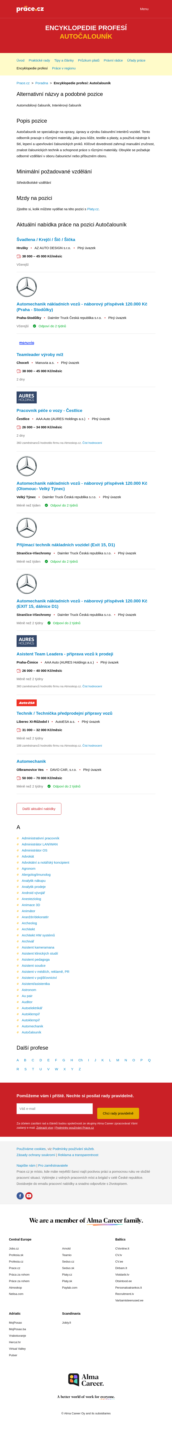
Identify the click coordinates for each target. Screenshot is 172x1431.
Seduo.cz (68, 1261)
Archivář (28, 941)
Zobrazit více (44, 1127)
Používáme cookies (31, 1149)
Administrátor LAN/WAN (40, 844)
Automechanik (32, 1026)
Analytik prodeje (34, 887)
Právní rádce (113, 60)
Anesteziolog (31, 899)
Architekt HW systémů (38, 935)
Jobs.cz (14, 1248)
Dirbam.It (121, 1268)
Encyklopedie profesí (32, 68)
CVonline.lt (122, 1248)
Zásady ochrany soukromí (36, 1155)
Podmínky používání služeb (73, 1149)
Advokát (28, 856)
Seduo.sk (68, 1268)
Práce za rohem (19, 1281)
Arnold (66, 1248)
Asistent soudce (33, 965)
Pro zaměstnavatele (53, 1165)
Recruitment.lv (124, 1294)
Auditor (27, 1002)
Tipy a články (64, 60)
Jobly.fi (66, 1322)
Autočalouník (31, 1032)
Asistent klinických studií (40, 953)
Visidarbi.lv (122, 1274)
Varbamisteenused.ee (129, 1300)
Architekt (28, 929)
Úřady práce (136, 60)
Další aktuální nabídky (39, 809)
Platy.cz (93, 209)
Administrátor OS (34, 850)
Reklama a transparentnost (78, 1155)
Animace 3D (31, 905)
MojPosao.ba (17, 1329)
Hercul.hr (15, 1342)
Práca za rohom (19, 1274)
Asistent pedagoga (35, 959)
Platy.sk (67, 1281)
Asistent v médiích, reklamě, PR (45, 971)
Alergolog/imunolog (36, 874)
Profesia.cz (16, 1261)
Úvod (20, 60)
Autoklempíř (31, 1014)
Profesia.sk (16, 1255)
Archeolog (29, 923)
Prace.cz (23, 83)
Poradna (41, 83)
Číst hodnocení (92, 443)
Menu (147, 9)
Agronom (28, 868)
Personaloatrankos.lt (128, 1287)
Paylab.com (69, 1287)
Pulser (13, 1355)
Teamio (66, 1255)
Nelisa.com (16, 1294)
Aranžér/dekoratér (35, 917)
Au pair (27, 996)
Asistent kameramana (38, 947)
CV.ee (119, 1261)
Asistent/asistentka (36, 984)
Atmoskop (15, 1287)
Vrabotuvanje (17, 1335)
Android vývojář (33, 893)
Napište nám (26, 1165)
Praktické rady (39, 60)
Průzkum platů (88, 60)
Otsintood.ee (123, 1281)
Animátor (28, 911)
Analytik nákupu (33, 880)
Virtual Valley (17, 1348)
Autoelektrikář (32, 1008)
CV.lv (118, 1255)
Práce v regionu (63, 68)
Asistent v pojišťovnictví (39, 978)
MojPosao (15, 1322)
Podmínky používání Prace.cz (74, 1127)
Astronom (29, 990)
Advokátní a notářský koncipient (45, 862)
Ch (80, 1060)
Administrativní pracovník (40, 838)
